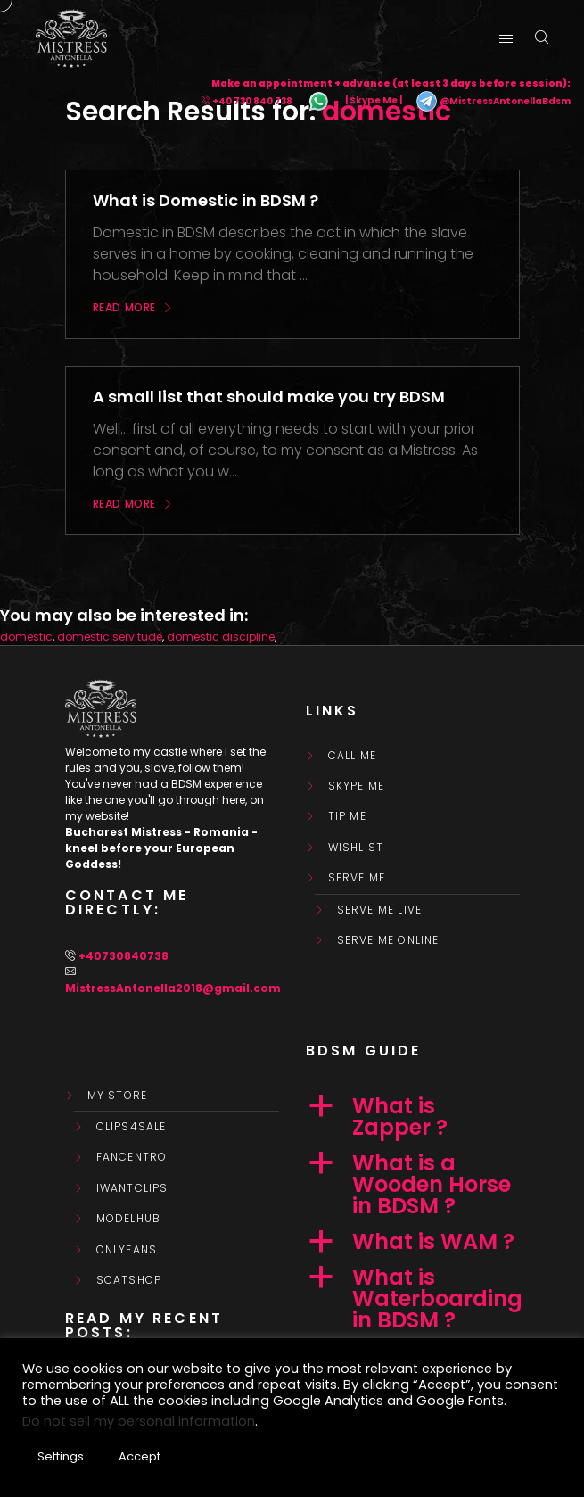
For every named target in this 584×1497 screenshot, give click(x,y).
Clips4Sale (131, 1127)
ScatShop (129, 1280)
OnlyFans (127, 1250)
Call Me (352, 755)
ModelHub (128, 1218)
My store (117, 1095)
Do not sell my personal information (138, 1421)
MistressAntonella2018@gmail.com (173, 988)
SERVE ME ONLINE (388, 940)
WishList (356, 847)
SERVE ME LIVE (380, 910)
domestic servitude (109, 636)
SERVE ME (357, 878)
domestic (26, 636)
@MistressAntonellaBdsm (493, 101)
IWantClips (132, 1188)
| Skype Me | (373, 101)
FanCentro (132, 1157)
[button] (413, 1117)
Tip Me (347, 816)
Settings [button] (60, 1456)
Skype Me (356, 786)
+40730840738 (123, 956)
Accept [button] (139, 1456)
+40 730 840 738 (252, 101)
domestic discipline (221, 636)
